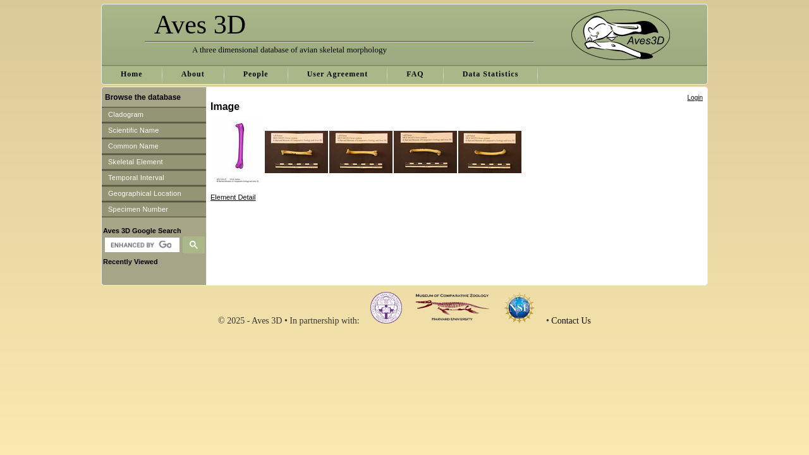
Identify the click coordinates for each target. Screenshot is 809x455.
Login (695, 97)
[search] (141, 245)
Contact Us (571, 320)
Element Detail (233, 197)
